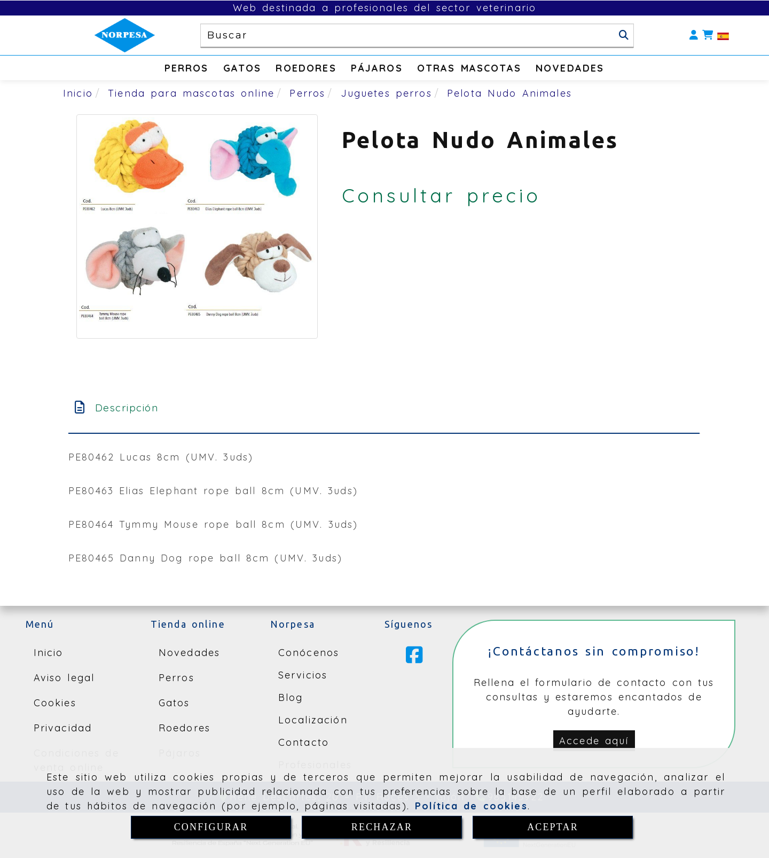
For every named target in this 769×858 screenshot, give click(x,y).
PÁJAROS (377, 68)
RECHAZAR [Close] (381, 827)
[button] (693, 35)
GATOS (242, 68)
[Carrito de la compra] (707, 35)
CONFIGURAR (211, 827)
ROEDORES (306, 68)
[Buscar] (624, 35)
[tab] (384, 407)
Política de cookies (471, 806)
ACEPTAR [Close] (552, 827)
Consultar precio (441, 195)
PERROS (186, 68)
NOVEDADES (570, 68)
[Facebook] (414, 659)
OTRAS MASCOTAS (469, 68)
